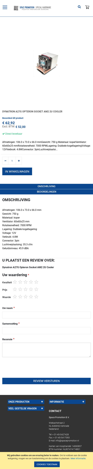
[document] (47, 460)
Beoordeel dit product (12, 118)
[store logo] (33, 8)
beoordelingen (46, 191)
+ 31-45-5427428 (60, 434)
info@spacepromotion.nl (67, 440)
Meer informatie (78, 458)
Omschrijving (46, 186)
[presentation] (25, 370)
